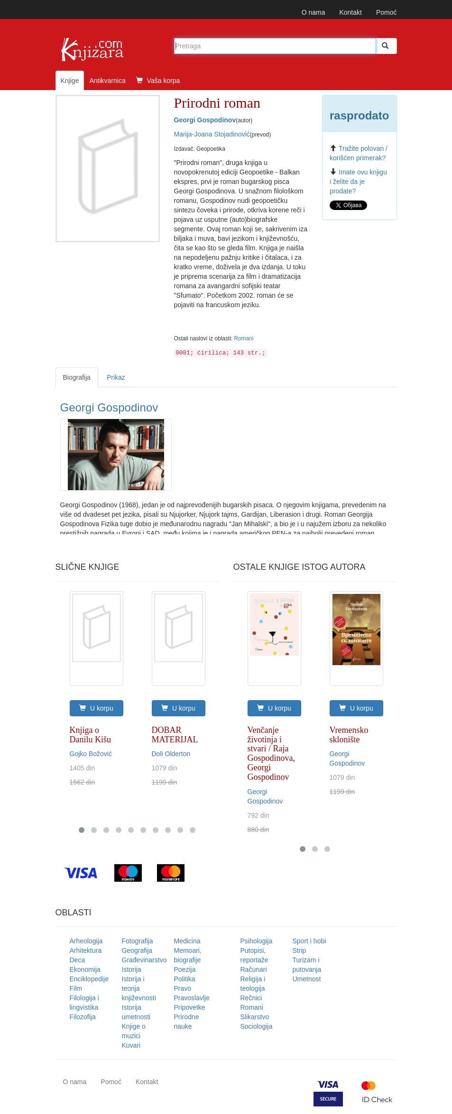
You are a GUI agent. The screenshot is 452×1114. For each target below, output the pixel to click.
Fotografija (137, 941)
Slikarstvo (254, 1017)
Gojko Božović (91, 754)
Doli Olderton (171, 754)
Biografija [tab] (77, 377)
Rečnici (251, 998)
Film (76, 988)
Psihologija (256, 941)
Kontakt (350, 12)
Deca (77, 960)
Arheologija (86, 941)
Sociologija (256, 1026)
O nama (313, 12)
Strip (299, 950)
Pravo (183, 988)
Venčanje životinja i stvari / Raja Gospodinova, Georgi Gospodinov (271, 753)
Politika (184, 979)
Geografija (137, 950)
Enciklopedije (89, 979)
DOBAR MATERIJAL (175, 734)
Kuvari (131, 1045)
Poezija (185, 969)
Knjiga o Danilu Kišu (90, 734)
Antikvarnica (107, 80)
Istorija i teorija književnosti (139, 988)
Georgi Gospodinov (205, 120)
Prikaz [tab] (116, 377)
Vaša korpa (158, 80)
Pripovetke (189, 1007)
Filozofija (83, 1017)
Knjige (70, 80)
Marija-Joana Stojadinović (212, 134)
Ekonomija (85, 969)
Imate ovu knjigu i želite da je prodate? (358, 181)
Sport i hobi (309, 941)
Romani (243, 338)
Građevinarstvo (144, 960)
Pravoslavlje (192, 998)
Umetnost (307, 979)
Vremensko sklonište (349, 734)
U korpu (96, 708)
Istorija (131, 969)
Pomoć (386, 12)
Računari (253, 969)
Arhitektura (86, 950)
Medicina (187, 941)
